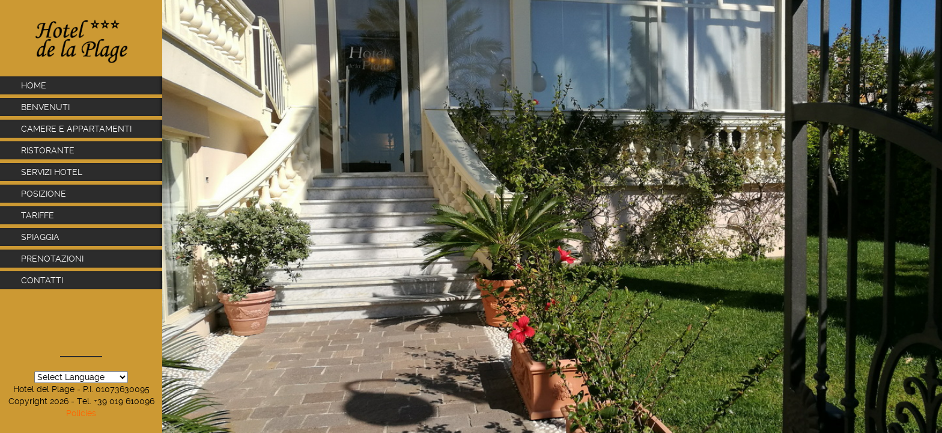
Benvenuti (45, 107)
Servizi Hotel (53, 172)
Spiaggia (40, 237)
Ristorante (49, 150)
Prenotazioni (52, 258)
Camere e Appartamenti (76, 129)
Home (33, 85)
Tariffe (37, 215)
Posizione (43, 193)
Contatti (42, 280)
